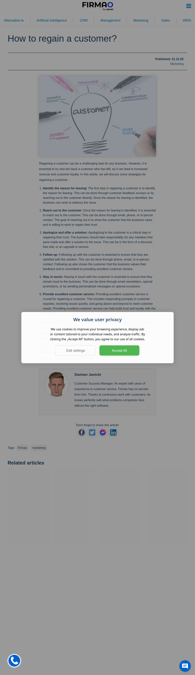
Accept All (119, 350)
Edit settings (75, 350)
